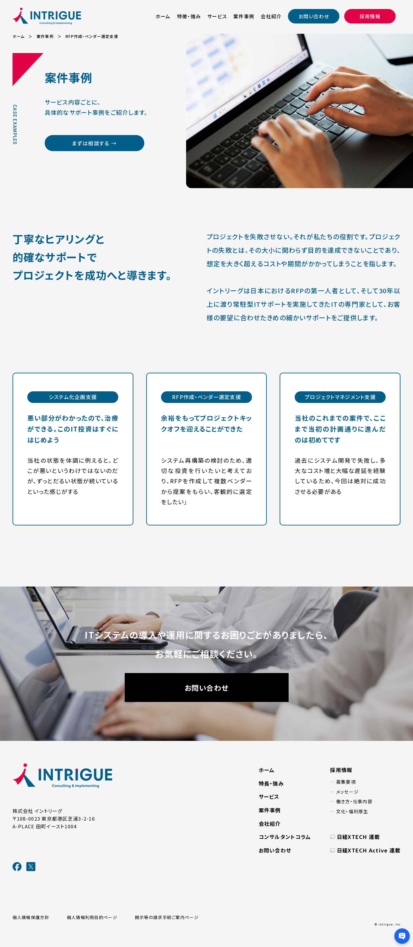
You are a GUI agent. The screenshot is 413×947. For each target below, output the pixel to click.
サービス (217, 16)
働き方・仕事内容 (354, 801)
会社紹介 (271, 16)
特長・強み (271, 783)
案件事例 (243, 16)
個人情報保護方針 (31, 917)
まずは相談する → (94, 143)
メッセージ (347, 791)
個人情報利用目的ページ (92, 917)
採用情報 (370, 16)
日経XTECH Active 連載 (369, 850)
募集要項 (346, 782)
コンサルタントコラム (285, 837)
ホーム (163, 16)
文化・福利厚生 (352, 811)
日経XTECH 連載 (358, 837)
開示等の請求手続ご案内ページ (167, 917)
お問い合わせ (314, 16)
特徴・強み (189, 16)
